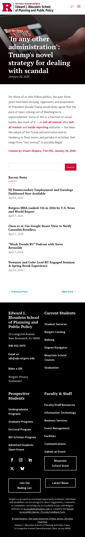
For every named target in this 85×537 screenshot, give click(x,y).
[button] (79, 7)
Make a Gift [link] (15, 368)
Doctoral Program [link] (19, 429)
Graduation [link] (51, 367)
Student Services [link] (55, 324)
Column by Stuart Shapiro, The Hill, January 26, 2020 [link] (42, 151)
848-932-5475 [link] (16, 346)
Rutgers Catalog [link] (54, 332)
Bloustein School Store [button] (60, 463)
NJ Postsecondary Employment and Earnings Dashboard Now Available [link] (40, 191)
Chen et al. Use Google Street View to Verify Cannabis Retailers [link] (39, 228)
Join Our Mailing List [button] (24, 485)
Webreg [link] (49, 340)
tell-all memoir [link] (52, 122)
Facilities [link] (50, 436)
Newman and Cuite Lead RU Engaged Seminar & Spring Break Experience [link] (41, 264)
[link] (28, 7)
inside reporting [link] (38, 127)
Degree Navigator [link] (55, 347)
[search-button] (72, 6)
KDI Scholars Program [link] (22, 437)
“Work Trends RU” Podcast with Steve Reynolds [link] (35, 246)
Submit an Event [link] (55, 451)
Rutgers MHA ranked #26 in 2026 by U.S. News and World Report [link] (41, 209)
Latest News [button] (60, 483)
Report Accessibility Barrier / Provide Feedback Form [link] (46, 510)
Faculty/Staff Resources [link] (59, 405)
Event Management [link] (57, 428)
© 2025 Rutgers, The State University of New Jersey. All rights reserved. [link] (42, 520)
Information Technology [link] (60, 413)
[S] (37, 167)
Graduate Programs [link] (20, 421)
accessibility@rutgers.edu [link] (37, 508)
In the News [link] (15, 30)
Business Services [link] (55, 420)
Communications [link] (55, 444)
